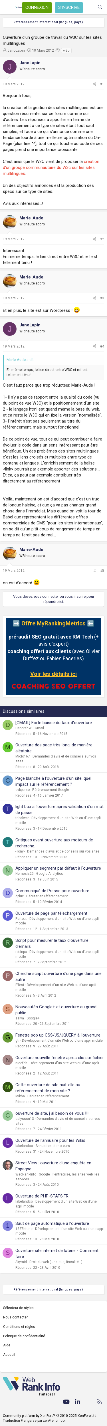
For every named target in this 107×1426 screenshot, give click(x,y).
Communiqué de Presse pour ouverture (52, 890)
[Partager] (94, 84)
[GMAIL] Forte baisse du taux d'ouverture (53, 722)
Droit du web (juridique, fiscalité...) (55, 1262)
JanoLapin (16, 50)
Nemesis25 (24, 874)
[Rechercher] (100, 7)
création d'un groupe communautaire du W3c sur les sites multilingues (51, 167)
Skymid (21, 1262)
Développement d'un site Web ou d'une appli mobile (62, 1041)
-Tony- (20, 851)
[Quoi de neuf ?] (88, 7)
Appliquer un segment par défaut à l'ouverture (58, 868)
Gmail (39, 728)
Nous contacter (15, 1317)
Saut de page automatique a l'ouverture (52, 1223)
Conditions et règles (19, 1327)
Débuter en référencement (47, 896)
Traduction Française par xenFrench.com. (35, 1421)
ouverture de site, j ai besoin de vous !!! (51, 1113)
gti (17, 1041)
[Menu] (7, 7)
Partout (21, 919)
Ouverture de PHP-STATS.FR (41, 1196)
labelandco (24, 1146)
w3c (66, 50)
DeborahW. (23, 728)
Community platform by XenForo (50, 1416)
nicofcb (21, 1063)
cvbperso (22, 790)
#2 (102, 239)
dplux (19, 896)
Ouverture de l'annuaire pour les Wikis (50, 1140)
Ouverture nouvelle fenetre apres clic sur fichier (59, 1057)
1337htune (24, 1229)
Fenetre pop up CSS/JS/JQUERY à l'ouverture (57, 1035)
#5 (102, 571)
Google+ (33, 1018)
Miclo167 (22, 756)
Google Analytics (49, 874)
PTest (19, 985)
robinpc (21, 952)
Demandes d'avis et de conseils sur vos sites (63, 851)
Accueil (9, 1355)
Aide (6, 1345)
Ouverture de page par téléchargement (51, 913)
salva (19, 1018)
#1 (102, 84)
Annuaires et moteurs (52, 1146)
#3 (102, 298)
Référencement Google (50, 790)
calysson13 (24, 1119)
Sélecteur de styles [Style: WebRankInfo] (18, 1308)
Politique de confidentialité (24, 1336)
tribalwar (22, 818)
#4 (102, 346)
